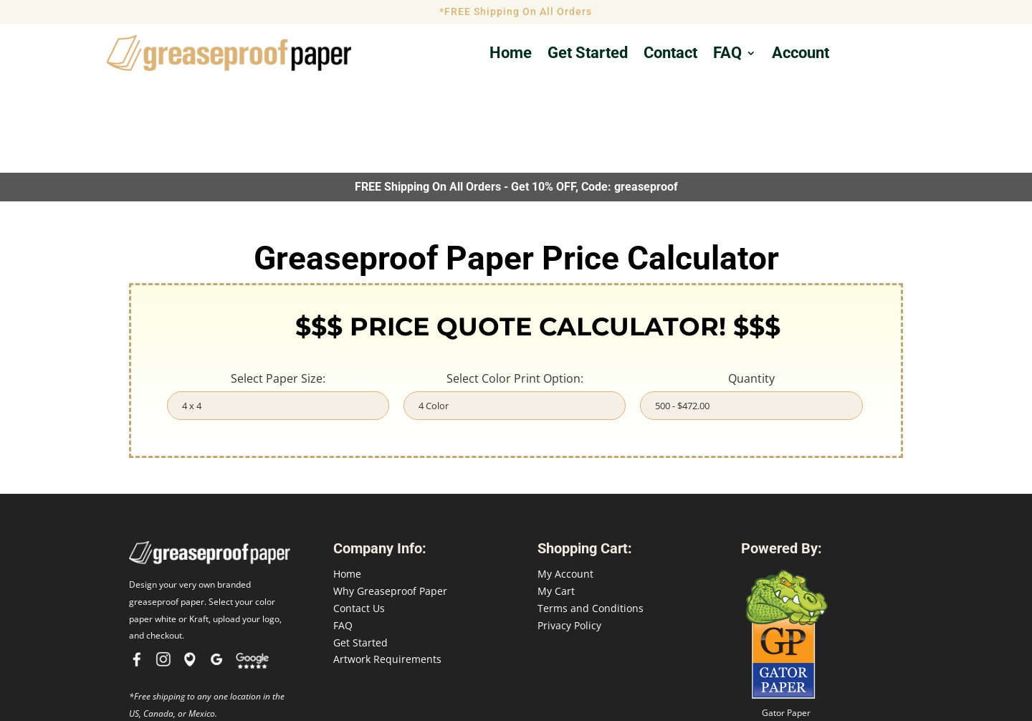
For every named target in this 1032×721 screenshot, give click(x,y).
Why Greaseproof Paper (390, 500)
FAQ (727, 55)
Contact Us (359, 517)
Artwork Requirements (387, 568)
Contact (670, 55)
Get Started (360, 551)
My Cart (556, 500)
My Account (565, 483)
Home (510, 55)
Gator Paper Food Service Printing (786, 628)
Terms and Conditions (591, 517)
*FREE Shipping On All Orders (515, 11)
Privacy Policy (569, 533)
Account (800, 55)
